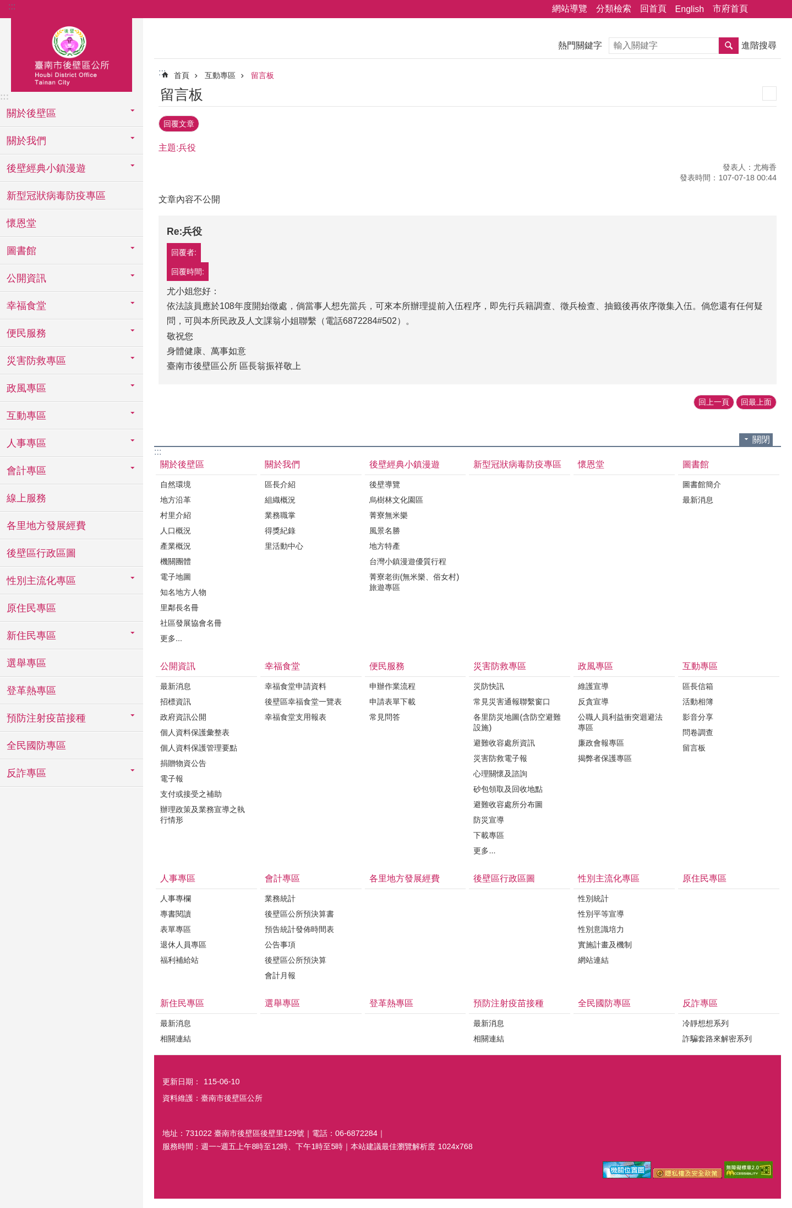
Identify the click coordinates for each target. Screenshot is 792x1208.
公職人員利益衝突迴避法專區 (620, 720)
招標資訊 (175, 700)
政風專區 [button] (26, 388)
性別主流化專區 (609, 876)
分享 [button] (761, 9)
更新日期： (181, 1079)
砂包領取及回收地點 (508, 787)
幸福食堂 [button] (26, 305)
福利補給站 (179, 958)
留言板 (262, 75)
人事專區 (177, 876)
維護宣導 (593, 684)
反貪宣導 (593, 700)
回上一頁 (713, 400)
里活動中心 (284, 543)
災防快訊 (488, 684)
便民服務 (387, 664)
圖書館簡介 (701, 482)
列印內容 (769, 93)
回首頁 (653, 8)
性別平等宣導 (601, 912)
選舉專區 (26, 663)
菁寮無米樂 (388, 513)
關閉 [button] (761, 437)
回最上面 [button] (756, 400)
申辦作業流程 (392, 684)
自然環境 (175, 482)
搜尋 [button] (729, 45)
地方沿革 (175, 497)
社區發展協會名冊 (191, 620)
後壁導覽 (384, 482)
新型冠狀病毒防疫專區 (56, 195)
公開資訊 (177, 664)
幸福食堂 (282, 664)
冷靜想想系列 (705, 1021)
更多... (171, 636)
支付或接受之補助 (191, 792)
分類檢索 (613, 8)
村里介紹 (175, 513)
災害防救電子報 (500, 756)
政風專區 (595, 664)
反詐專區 (700, 1001)
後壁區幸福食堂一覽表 (303, 700)
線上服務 (26, 498)
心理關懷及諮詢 (500, 772)
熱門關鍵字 (580, 45)
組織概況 (280, 497)
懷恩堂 (21, 223)
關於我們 (282, 462)
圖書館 (695, 462)
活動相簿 (697, 700)
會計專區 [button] (26, 470)
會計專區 (282, 876)
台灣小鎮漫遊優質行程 (407, 559)
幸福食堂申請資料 (295, 684)
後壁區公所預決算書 (299, 912)
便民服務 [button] (26, 333)
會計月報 (280, 973)
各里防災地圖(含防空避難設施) (517, 720)
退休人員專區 (183, 943)
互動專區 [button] (26, 415)
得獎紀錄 (280, 528)
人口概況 (175, 528)
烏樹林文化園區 (396, 497)
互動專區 (220, 75)
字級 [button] (777, 9)
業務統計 (280, 896)
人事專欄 (175, 896)
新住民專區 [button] (31, 635)
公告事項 (280, 943)
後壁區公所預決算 (295, 958)
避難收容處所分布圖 (508, 802)
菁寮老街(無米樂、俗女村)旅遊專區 (414, 579)
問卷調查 (697, 730)
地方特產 (384, 543)
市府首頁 (730, 8)
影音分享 (697, 715)
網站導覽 (569, 8)
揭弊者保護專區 (605, 756)
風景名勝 (384, 528)
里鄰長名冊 (179, 605)
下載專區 (488, 833)
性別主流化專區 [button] (41, 580)
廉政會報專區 (601, 741)
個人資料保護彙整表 (195, 730)
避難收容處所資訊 (504, 741)
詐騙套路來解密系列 (717, 1037)
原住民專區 (31, 608)
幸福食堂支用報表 (295, 715)
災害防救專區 (499, 664)
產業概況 (175, 543)
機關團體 (175, 559)
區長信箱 (697, 684)
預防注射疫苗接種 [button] (46, 718)
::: (11, 6)
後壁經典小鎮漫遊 (404, 462)
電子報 (171, 777)
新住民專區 (182, 1001)
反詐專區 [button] (26, 773)
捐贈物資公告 (183, 761)
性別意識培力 (601, 927)
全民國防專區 (36, 745)
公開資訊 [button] (26, 278)
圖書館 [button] (21, 250)
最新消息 (697, 497)
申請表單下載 (392, 700)
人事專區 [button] (26, 443)
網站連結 (593, 958)
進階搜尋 (759, 45)
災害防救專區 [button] (36, 360)
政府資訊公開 (183, 715)
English (689, 9)
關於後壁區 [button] (31, 113)
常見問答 (384, 715)
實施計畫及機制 (605, 943)
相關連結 (175, 1037)
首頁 (181, 75)
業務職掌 (280, 513)
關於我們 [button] (26, 140)
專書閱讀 (175, 912)
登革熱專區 (31, 690)
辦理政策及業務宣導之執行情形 (202, 813)
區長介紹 (280, 482)
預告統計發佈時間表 (299, 927)
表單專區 (175, 927)
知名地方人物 (183, 590)
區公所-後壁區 (71, 53)
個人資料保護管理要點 (198, 746)
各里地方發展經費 (46, 525)
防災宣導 (488, 818)
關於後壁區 (182, 462)
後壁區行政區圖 (41, 553)
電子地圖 (175, 574)
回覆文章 (178, 122)
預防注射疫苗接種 (508, 1001)
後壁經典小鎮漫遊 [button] (46, 168)
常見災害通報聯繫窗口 (511, 700)
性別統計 (593, 896)
